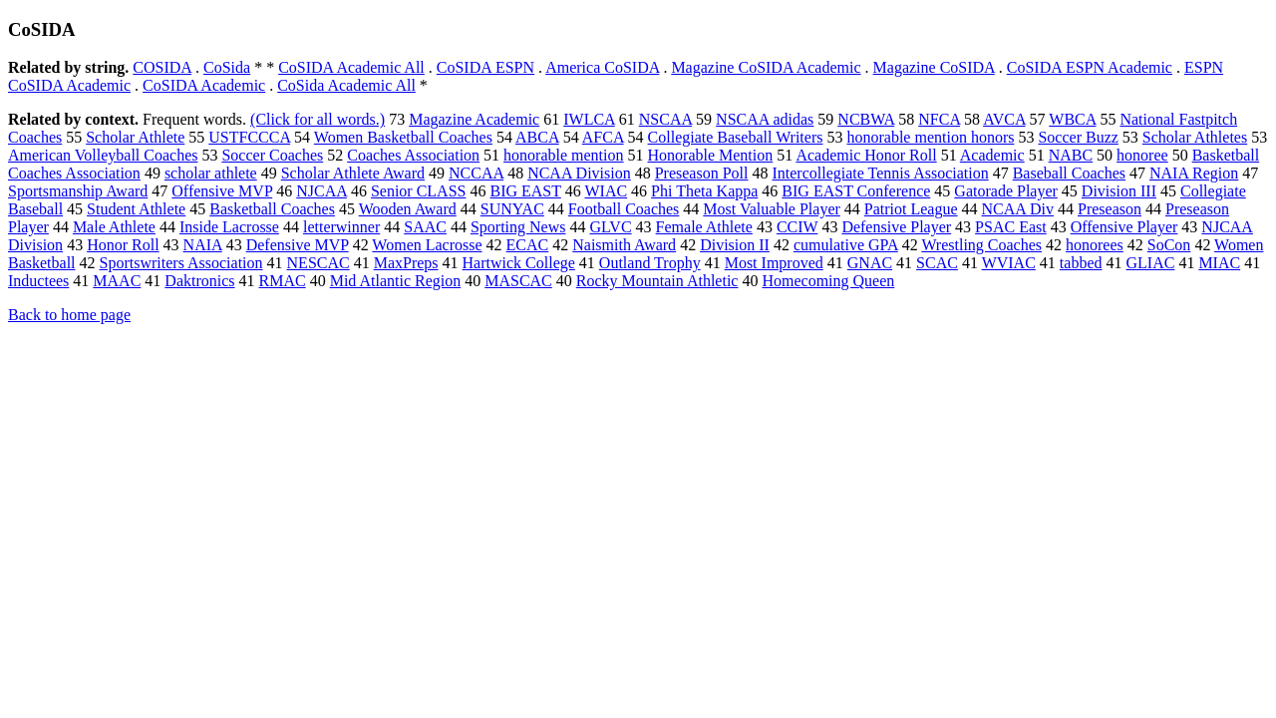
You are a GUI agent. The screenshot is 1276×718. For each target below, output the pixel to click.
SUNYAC (512, 208)
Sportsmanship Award (78, 190)
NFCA (939, 119)
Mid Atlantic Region (396, 280)
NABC (1071, 155)
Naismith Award (624, 244)
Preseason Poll (702, 173)
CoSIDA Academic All (351, 67)
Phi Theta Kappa (704, 190)
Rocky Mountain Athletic (657, 280)
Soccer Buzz (1077, 137)
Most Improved (774, 262)
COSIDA (162, 67)
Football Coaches (624, 208)
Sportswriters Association (181, 262)
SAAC (425, 226)
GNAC (869, 262)
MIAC (1219, 262)
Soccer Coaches (272, 155)
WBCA (1072, 119)
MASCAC (518, 280)
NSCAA (665, 119)
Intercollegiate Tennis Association (880, 173)
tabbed (1081, 262)
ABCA (537, 137)
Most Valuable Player (771, 208)
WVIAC (1009, 262)
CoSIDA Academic (204, 85)
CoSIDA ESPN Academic (1089, 67)
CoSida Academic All (346, 85)
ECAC (527, 244)
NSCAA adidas (764, 119)
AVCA (1004, 119)
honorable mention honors (930, 137)
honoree (1142, 155)
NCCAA (476, 173)
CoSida (226, 67)
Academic (992, 155)
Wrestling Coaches (981, 244)
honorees (1094, 244)
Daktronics (199, 280)
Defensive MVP (297, 244)
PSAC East (1011, 226)
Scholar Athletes (1194, 137)
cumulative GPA (846, 244)
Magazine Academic (474, 119)
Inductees (38, 280)
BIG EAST (524, 190)
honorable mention (563, 155)
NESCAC (318, 262)
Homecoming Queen (828, 280)
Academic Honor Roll (866, 155)
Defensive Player (896, 226)
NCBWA (865, 119)
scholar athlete (210, 173)
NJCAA (321, 190)
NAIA (202, 244)
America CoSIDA (602, 67)
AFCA (603, 137)
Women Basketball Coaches (403, 137)
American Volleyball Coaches (102, 155)
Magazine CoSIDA (934, 67)
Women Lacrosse (426, 244)
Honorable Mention (711, 155)
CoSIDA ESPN (485, 67)
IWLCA (589, 119)
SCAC (937, 262)
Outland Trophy (650, 262)
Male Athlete (114, 226)
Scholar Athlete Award (353, 173)
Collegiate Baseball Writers (735, 137)
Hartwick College (519, 262)
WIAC (605, 190)
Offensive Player (1124, 226)
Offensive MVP (221, 190)
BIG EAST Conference (856, 190)
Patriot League (911, 208)
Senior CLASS (419, 190)
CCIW (797, 226)
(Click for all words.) (317, 119)
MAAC (117, 280)
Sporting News (518, 226)
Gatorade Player (1006, 190)
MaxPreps (406, 262)
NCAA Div (1018, 208)
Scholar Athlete (135, 137)
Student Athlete (136, 208)
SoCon (1169, 244)
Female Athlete (704, 226)
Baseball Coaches (1069, 173)
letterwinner (341, 226)
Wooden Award (408, 208)
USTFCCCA (249, 137)
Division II (735, 244)
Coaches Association (413, 155)
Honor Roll (123, 244)
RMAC (282, 280)
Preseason (1109, 208)
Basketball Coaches (272, 208)
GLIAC (1150, 262)
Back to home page (69, 314)
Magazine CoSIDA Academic (765, 67)
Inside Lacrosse (229, 226)
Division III (1119, 190)
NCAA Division (579, 173)
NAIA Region (1193, 173)
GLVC (610, 226)
